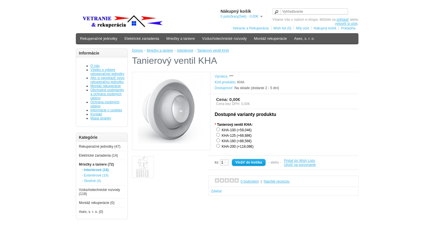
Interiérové (185, 50)
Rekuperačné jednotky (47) (100, 147)
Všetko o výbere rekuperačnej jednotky (107, 72)
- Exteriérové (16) (95, 175)
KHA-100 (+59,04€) (237, 130)
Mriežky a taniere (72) (96, 164)
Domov (137, 50)
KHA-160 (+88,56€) (237, 141)
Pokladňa (348, 28)
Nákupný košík (325, 28)
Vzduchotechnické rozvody (224, 38)
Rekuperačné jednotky (98, 38)
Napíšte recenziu (277, 181)
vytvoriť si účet (346, 24)
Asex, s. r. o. (304, 38)
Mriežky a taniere (180, 38)
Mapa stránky (101, 118)
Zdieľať (216, 191)
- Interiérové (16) (95, 170)
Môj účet (302, 28)
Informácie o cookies (106, 110)
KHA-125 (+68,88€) (237, 136)
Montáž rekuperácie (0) (96, 203)
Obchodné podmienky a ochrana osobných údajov (107, 94)
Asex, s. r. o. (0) (91, 212)
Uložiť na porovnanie (300, 165)
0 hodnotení (250, 181)
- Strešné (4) (91, 181)
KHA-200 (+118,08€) (237, 147)
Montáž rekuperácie (270, 38)
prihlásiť (343, 20)
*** (231, 76)
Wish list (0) (282, 28)
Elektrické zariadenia (142, 38)
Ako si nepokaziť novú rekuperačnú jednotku (108, 80)
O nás (95, 66)
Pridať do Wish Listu (299, 161)
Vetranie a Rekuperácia (251, 28)
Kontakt (96, 114)
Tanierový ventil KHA (213, 50)
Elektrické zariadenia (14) (98, 155)
